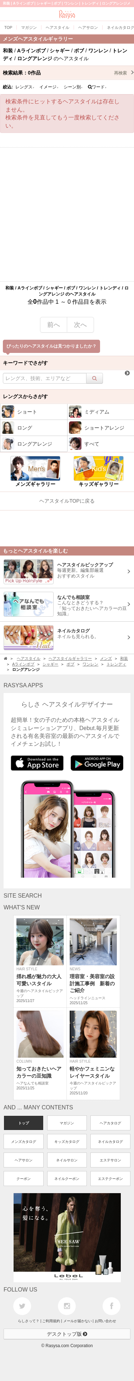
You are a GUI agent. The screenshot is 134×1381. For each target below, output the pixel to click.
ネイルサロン (67, 1160)
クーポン (23, 1179)
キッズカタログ (66, 1142)
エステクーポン (110, 1179)
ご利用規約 (51, 1321)
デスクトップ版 (67, 1334)
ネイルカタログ (110, 1142)
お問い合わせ (105, 1321)
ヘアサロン (24, 1160)
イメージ (49, 86)
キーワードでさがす (25, 363)
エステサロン (110, 1160)
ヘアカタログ (110, 1123)
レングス (25, 86)
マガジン (67, 1123)
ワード (97, 86)
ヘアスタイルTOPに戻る (67, 501)
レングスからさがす (25, 396)
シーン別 (73, 86)
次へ (80, 324)
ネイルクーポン (66, 1179)
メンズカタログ (23, 1142)
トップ (23, 1123)
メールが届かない (77, 1321)
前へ (53, 324)
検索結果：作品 (68, 73)
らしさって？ (28, 1321)
